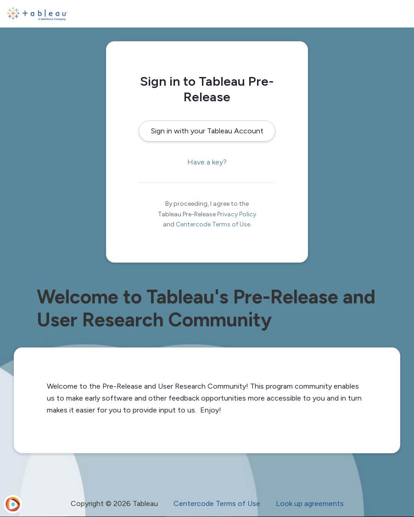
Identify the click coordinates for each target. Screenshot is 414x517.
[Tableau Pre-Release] (37, 14)
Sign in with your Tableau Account (207, 130)
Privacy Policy (236, 214)
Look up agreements (310, 503)
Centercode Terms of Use (213, 224)
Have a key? (207, 162)
